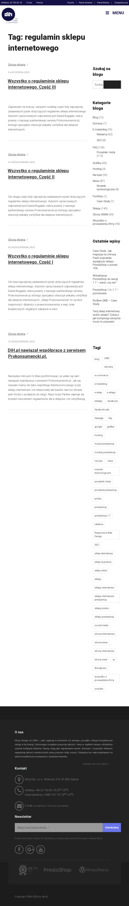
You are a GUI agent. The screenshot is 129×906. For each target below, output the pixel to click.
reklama (99, 524)
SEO (99, 140)
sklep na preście (103, 562)
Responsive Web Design (103, 534)
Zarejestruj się (121, 3)
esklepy (98, 401)
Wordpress (100, 668)
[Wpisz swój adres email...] (68, 827)
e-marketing (101, 384)
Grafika (97, 163)
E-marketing (100, 129)
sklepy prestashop (104, 616)
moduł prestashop (104, 443)
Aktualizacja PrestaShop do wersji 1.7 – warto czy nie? (105, 279)
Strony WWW (100, 214)
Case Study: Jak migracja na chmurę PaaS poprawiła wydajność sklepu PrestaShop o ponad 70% (105, 259)
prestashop (101, 507)
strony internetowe (104, 651)
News (96, 181)
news (110, 461)
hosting (99, 435)
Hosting (97, 169)
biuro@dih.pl (39, 806)
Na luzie (97, 175)
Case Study (103, 201)
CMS (106, 358)
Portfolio (98, 196)
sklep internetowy (104, 553)
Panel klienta (103, 3)
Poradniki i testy (106, 152)
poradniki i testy (103, 481)
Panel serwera (85, 3)
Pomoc (39, 3)
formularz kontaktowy (58, 806)
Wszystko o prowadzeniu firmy (104, 222)
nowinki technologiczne (103, 471)
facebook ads (102, 409)
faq (110, 418)
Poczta (70, 3)
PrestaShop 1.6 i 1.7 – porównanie (106, 291)
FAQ (95, 147)
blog (97, 359)
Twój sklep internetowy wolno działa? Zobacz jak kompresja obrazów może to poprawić (107, 316)
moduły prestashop (105, 452)
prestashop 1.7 (103, 515)
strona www (101, 642)
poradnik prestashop (106, 490)
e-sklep (98, 392)
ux (114, 659)
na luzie (98, 461)
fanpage (99, 418)
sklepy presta (102, 608)
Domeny (98, 123)
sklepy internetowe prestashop (104, 598)
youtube (99, 688)
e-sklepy (111, 392)
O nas (29, 3)
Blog (95, 117)
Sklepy (97, 208)
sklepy (98, 579)
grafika (110, 426)
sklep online (101, 570)
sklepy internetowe (104, 587)
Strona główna (16, 64)
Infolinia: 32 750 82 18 (11, 3)
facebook (113, 401)
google (98, 426)
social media (101, 625)
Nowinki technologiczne (106, 187)
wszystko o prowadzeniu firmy (104, 678)
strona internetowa (105, 634)
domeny (108, 366)
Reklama (102, 134)
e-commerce (101, 375)
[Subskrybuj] (112, 827)
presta (98, 498)
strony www (101, 659)
